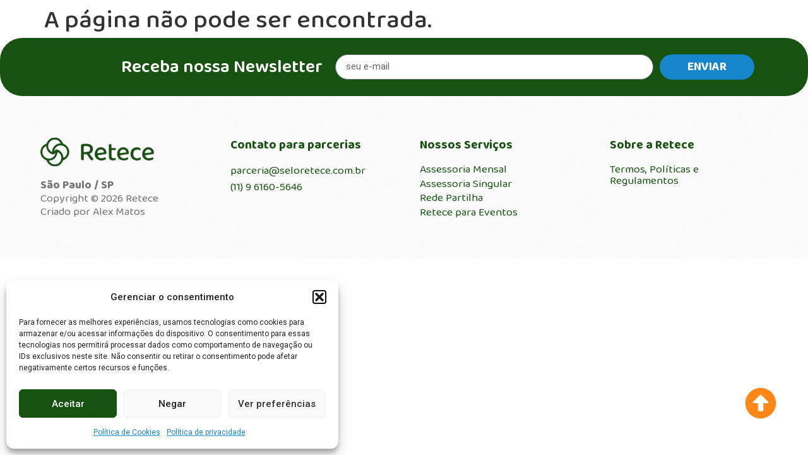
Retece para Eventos (469, 212)
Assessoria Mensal (463, 169)
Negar (172, 404)
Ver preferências (277, 404)
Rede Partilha (451, 198)
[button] (319, 297)
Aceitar (68, 404)
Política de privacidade (206, 432)
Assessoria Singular (466, 184)
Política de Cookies (126, 432)
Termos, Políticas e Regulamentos (654, 175)
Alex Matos (119, 212)
